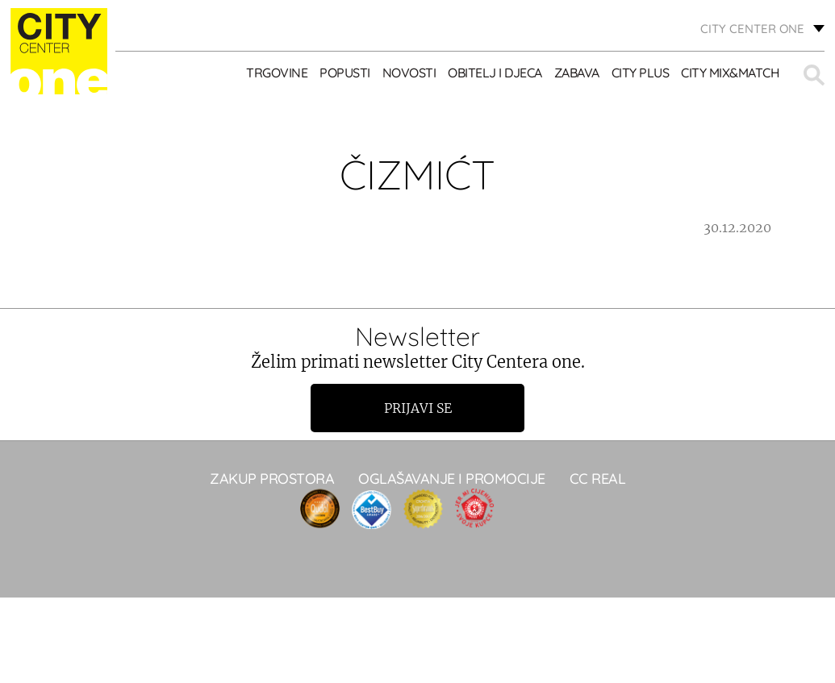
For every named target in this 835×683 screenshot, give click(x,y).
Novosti (409, 73)
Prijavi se (418, 408)
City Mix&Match (730, 73)
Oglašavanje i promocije (451, 478)
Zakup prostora (272, 478)
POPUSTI (344, 73)
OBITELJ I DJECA (495, 73)
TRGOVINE (276, 73)
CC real (598, 478)
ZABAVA (576, 73)
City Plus (641, 73)
